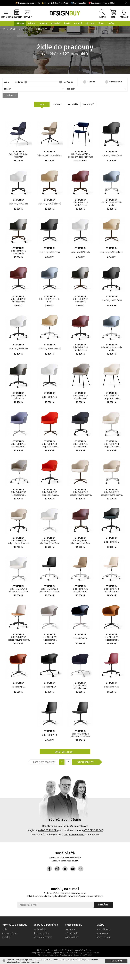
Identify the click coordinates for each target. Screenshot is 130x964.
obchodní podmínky (43, 937)
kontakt (28, 17)
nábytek (20, 23)
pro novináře (103, 933)
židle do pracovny (38, 29)
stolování (55, 23)
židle (23, 29)
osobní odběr (40, 929)
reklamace (70, 929)
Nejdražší (73, 104)
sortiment (6, 17)
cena (6, 82)
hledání (102, 17)
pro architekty (103, 929)
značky (110, 23)
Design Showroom (73, 834)
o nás (4, 929)
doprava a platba (41, 933)
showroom (17, 17)
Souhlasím (116, 960)
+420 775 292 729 (48, 830)
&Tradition (8, 95)
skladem (91, 81)
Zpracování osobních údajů (91, 896)
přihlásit (124, 17)
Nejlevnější (88, 104)
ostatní (78, 23)
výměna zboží (71, 937)
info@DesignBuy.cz (77, 826)
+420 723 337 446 (93, 830)
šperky (67, 23)
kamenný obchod (10, 933)
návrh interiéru (103, 937)
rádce (101, 23)
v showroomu (115, 81)
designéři (71, 88)
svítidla (31, 23)
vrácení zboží (71, 933)
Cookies (89, 950)
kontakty (6, 937)
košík (113, 14)
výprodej (89, 23)
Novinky (57, 104)
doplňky (43, 23)
